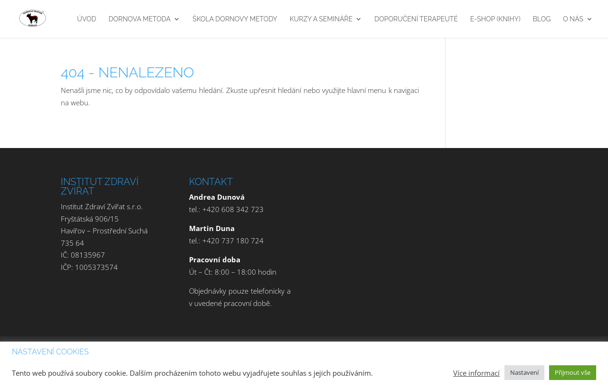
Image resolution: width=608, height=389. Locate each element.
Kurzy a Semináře (321, 19)
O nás (573, 19)
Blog (542, 19)
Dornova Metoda (140, 19)
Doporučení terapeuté (416, 19)
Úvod (86, 19)
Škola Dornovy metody (234, 19)
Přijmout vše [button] (572, 372)
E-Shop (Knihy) (495, 19)
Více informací (476, 373)
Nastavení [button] (524, 372)
